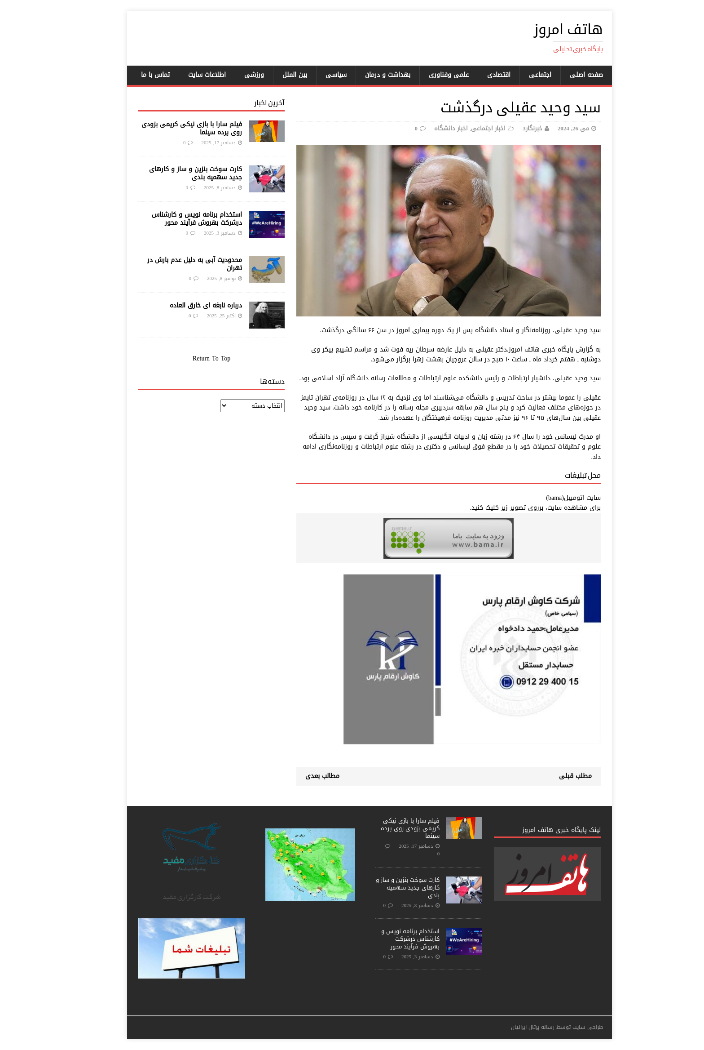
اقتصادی (481, 75)
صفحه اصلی (568, 75)
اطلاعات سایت (189, 75)
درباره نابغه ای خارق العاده (188, 305)
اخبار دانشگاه (433, 128)
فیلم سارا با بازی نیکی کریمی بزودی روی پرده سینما (174, 128)
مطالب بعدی (305, 776)
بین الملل (277, 75)
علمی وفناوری (431, 75)
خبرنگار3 (515, 128)
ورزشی (236, 75)
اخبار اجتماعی (470, 128)
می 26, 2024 (556, 128)
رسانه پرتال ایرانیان (515, 1027)
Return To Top (194, 358)
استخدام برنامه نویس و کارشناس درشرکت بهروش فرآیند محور (179, 219)
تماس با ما (137, 75)
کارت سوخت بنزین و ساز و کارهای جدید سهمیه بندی (178, 173)
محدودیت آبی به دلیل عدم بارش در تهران (177, 264)
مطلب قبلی (557, 776)
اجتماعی (522, 75)
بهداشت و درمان (370, 75)
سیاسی (318, 75)
